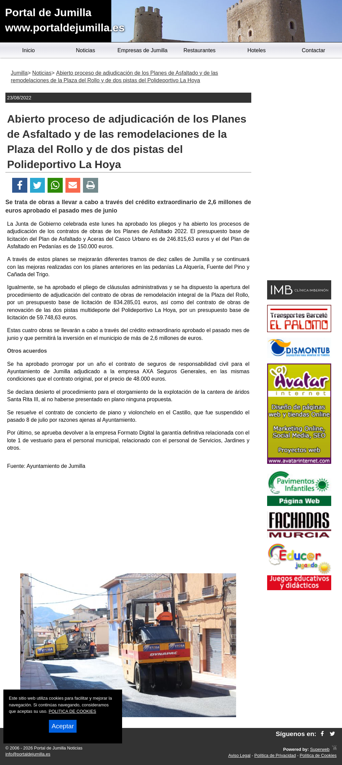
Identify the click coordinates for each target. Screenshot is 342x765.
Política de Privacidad (275, 755)
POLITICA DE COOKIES (72, 711)
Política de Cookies (318, 755)
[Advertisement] (128, 523)
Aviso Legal (239, 755)
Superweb (320, 749)
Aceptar (63, 726)
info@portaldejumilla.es (27, 754)
